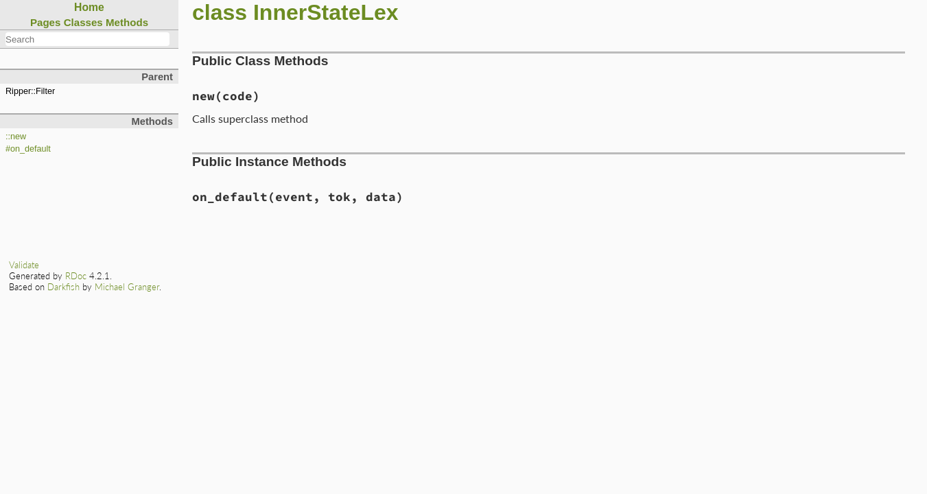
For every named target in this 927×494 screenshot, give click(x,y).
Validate (24, 264)
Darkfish (63, 286)
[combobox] (87, 39)
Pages (45, 22)
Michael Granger (127, 286)
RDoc (75, 275)
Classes (83, 22)
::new (15, 136)
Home (89, 7)
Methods (127, 22)
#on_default (28, 149)
